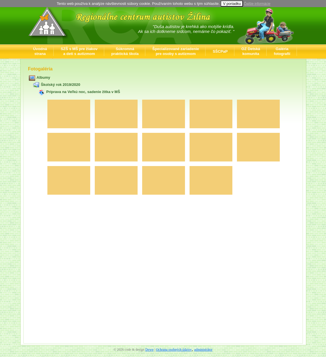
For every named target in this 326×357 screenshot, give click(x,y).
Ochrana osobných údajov (174, 350)
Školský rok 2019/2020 (60, 84)
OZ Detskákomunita (251, 51)
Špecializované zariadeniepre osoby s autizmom (175, 51)
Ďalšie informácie (257, 4)
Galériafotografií (282, 51)
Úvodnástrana (40, 51)
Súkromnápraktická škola (125, 51)
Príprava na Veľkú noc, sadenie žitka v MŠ (83, 92)
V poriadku (232, 3)
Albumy (43, 77)
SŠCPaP (220, 51)
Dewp (149, 350)
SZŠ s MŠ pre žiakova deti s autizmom (79, 51)
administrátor (203, 350)
